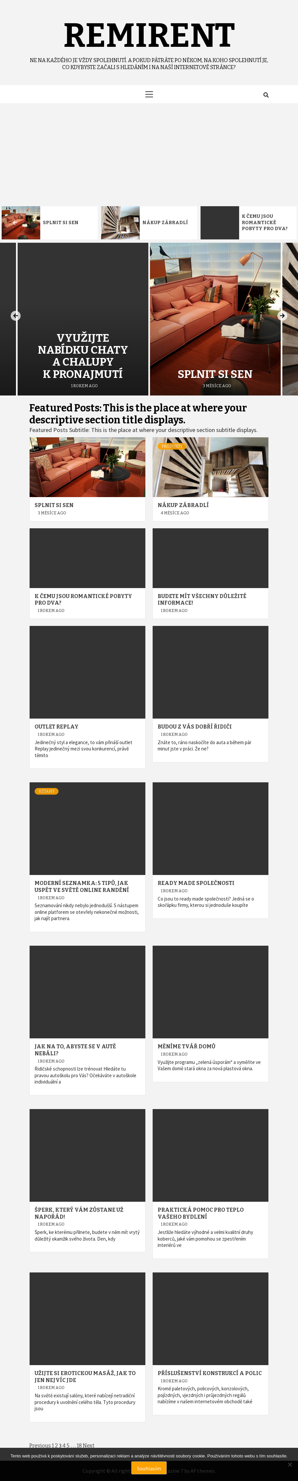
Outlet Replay (56, 727)
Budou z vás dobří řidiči (195, 727)
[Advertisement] (149, 153)
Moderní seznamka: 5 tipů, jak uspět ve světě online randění (82, 886)
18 (79, 1445)
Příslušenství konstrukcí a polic (210, 1373)
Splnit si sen (60, 222)
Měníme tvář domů (187, 1046)
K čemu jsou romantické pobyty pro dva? (265, 222)
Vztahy (47, 791)
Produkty (172, 446)
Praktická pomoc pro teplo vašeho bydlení (201, 1213)
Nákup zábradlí (165, 222)
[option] (50, 222)
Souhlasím (149, 1468)
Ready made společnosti (196, 883)
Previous (40, 1445)
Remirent (149, 35)
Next (88, 1445)
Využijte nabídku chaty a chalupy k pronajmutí (83, 356)
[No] (289, 1464)
